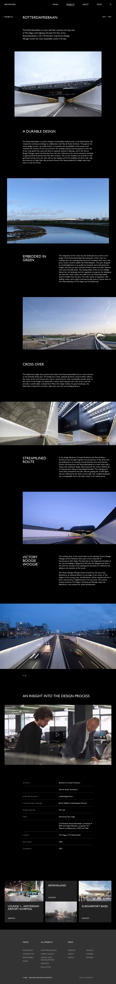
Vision (55, 4)
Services (71, 950)
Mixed (25, 961)
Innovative (28, 950)
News (99, 4)
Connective (28, 953)
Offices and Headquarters (47, 958)
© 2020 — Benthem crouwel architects (37, 977)
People (71, 957)
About (86, 4)
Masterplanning (49, 950)
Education (46, 967)
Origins (89, 950)
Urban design (47, 953)
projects (46, 942)
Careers (89, 953)
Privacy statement (86, 977)
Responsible (28, 957)
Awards (89, 957)
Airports (45, 963)
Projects (70, 4)
